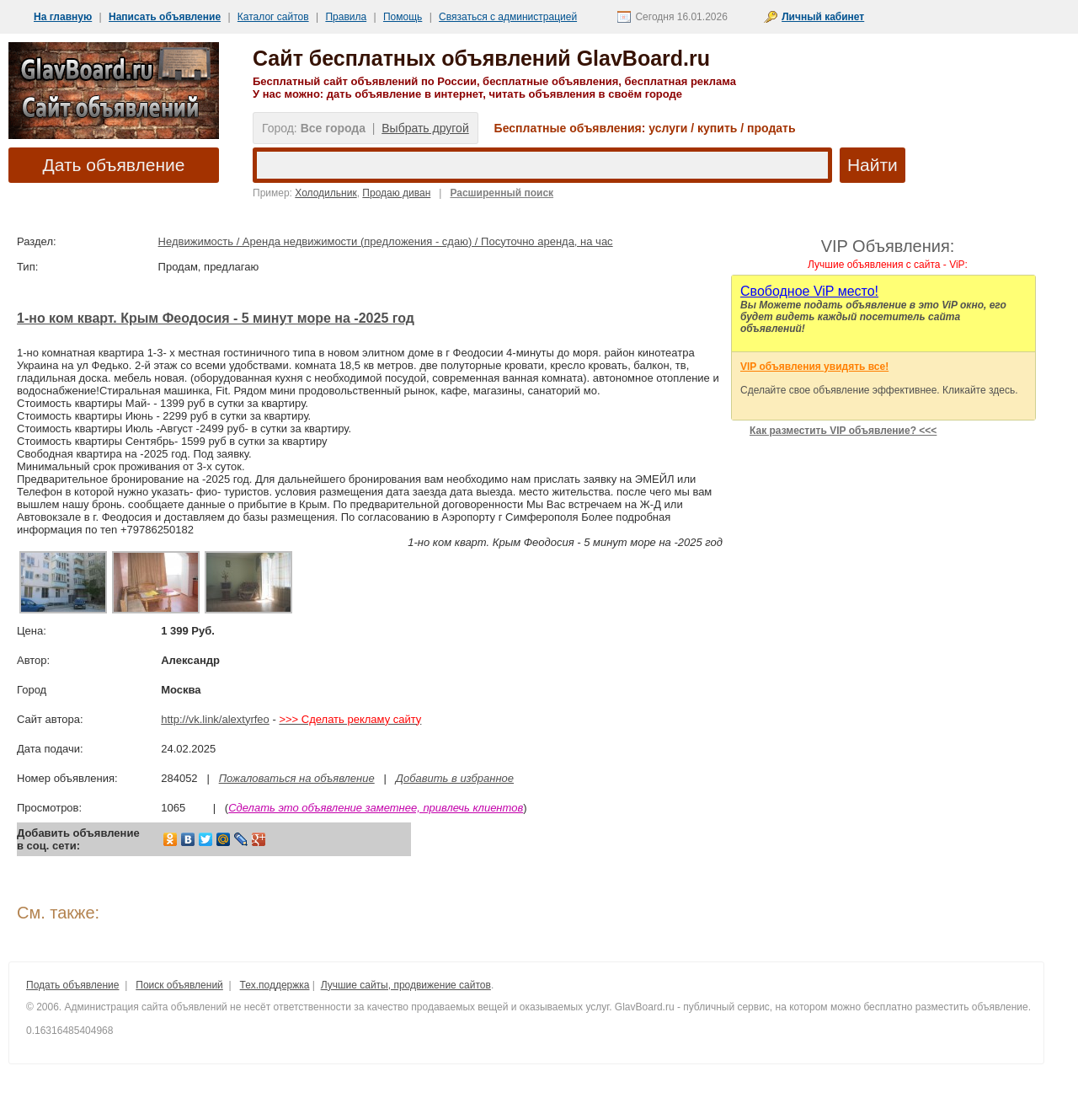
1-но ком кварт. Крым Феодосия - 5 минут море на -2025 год (215, 318)
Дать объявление (114, 164)
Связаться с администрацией (508, 17)
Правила (345, 17)
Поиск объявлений (179, 985)
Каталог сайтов (273, 17)
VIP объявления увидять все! (814, 366)
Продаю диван (396, 193)
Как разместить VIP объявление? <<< (843, 431)
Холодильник (325, 193)
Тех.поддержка (275, 985)
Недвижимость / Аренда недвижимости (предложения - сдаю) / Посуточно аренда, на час (385, 241)
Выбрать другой (425, 128)
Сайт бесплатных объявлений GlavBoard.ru (481, 58)
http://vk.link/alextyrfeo (215, 719)
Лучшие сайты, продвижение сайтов (406, 985)
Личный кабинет (823, 17)
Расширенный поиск (501, 193)
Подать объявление (72, 985)
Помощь (402, 17)
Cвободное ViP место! (809, 291)
